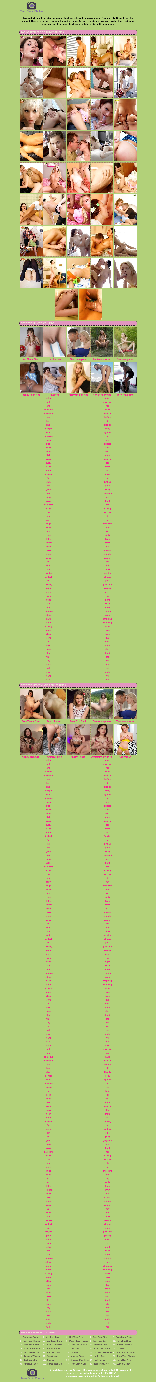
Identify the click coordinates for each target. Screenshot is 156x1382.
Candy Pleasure (124, 1345)
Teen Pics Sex (99, 1341)
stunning (107, 623)
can (107, 440)
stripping (107, 619)
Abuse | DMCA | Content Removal (103, 1376)
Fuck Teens (99, 1360)
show (107, 607)
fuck (107, 470)
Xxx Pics (74, 1349)
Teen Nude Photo (102, 1349)
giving (107, 489)
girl (48, 486)
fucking (107, 474)
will (107, 676)
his (107, 516)
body (107, 429)
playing (48, 585)
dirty (107, 455)
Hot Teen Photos (77, 1337)
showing (48, 611)
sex (48, 604)
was (107, 664)
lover (48, 546)
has (107, 505)
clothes (107, 444)
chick (48, 444)
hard (107, 501)
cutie (48, 451)
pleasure (107, 585)
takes (107, 630)
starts (48, 619)
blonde (107, 425)
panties (48, 573)
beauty (107, 413)
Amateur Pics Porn (79, 1360)
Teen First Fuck (124, 1341)
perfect (48, 577)
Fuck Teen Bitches (126, 1356)
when (48, 672)
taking (48, 634)
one (48, 569)
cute (107, 448)
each (48, 459)
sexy (107, 604)
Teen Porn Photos (31, 1341)
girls (107, 486)
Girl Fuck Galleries (103, 1352)
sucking (48, 626)
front (48, 470)
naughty (107, 558)
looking (48, 543)
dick (107, 451)
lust (107, 546)
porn (48, 588)
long (107, 539)
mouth (107, 554)
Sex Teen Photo (54, 1345)
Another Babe (53, 1349)
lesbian (107, 535)
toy (48, 661)
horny (48, 520)
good (48, 493)
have (48, 508)
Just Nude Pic (30, 1360)
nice (48, 562)
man (48, 554)
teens (48, 638)
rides (48, 600)
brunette (48, 436)
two (107, 661)
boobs (48, 432)
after (107, 398)
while (107, 672)
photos (107, 577)
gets (48, 482)
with (48, 680)
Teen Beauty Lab (78, 1364)
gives (48, 489)
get (107, 478)
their (107, 642)
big (107, 421)
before (107, 417)
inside (48, 527)
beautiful (48, 413)
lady (107, 531)
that (107, 638)
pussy (107, 592)
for (107, 463)
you (107, 680)
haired (48, 501)
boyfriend (107, 432)
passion (107, 573)
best (48, 421)
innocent (107, 524)
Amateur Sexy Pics (126, 1352)
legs (48, 535)
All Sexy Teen (123, 1364)
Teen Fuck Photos (124, 1337)
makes (107, 550)
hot (107, 520)
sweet (48, 630)
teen (107, 634)
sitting (48, 615)
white (48, 676)
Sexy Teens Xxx (31, 1352)
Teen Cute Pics (100, 1337)
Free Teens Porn (54, 1341)
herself (107, 512)
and (48, 406)
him (48, 516)
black (48, 425)
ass (107, 406)
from (107, 467)
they (107, 649)
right (107, 600)
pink (107, 581)
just (48, 531)
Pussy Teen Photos (78, 1341)
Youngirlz (75, 1352)
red (107, 596)
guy (107, 497)
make (48, 550)
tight (107, 653)
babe (107, 410)
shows (107, 611)
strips (48, 623)
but (107, 436)
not (107, 562)
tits (107, 657)
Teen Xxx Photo (31, 1345)
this (48, 653)
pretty (48, 592)
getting (107, 482)
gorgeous (107, 493)
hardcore (48, 505)
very (48, 664)
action (48, 398)
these (48, 649)
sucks (107, 626)
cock (48, 448)
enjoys (107, 459)
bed (48, 417)
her (48, 512)
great (48, 497)
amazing (107, 402)
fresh (48, 467)
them (48, 645)
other (107, 569)
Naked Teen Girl (54, 1364)
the (48, 642)
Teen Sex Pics (124, 1360)
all (48, 402)
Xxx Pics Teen (52, 1337)
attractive (48, 410)
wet (107, 668)
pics (48, 581)
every (48, 463)
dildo (48, 455)
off (107, 566)
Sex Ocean (52, 1356)
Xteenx (50, 1360)
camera (48, 440)
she (48, 607)
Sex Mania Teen (30, 1337)
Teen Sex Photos (78, 1345)
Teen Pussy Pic (101, 1364)
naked (48, 558)
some (107, 615)
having (107, 508)
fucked (48, 474)
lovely (107, 543)
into (107, 527)
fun (48, 478)
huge (48, 524)
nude (48, 566)
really (48, 596)
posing (107, 588)
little (48, 539)
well (48, 668)
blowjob (48, 429)
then (107, 645)
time (48, 657)
